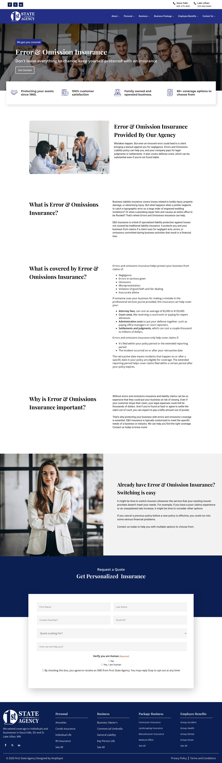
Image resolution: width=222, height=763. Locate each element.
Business (143, 16)
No (112, 661)
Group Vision (187, 739)
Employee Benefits (187, 16)
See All (59, 747)
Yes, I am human (112, 664)
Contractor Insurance (150, 722)
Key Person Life (106, 741)
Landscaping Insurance (151, 728)
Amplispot (57, 758)
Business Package (163, 16)
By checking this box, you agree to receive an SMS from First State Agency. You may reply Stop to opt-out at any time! (112, 670)
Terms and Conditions (203, 758)
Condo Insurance (65, 728)
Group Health (187, 728)
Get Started (25, 70)
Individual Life (63, 735)
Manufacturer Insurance (151, 734)
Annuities (61, 722)
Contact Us (208, 16)
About (114, 16)
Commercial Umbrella (110, 728)
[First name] (73, 607)
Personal (128, 16)
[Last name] (150, 607)
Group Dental (187, 734)
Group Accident (188, 722)
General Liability (106, 735)
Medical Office (146, 739)
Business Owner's (107, 722)
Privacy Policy (179, 758)
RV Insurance (63, 741)
